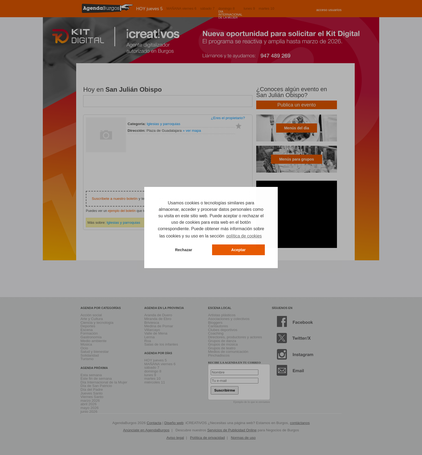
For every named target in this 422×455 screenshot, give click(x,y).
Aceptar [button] (238, 250)
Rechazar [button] (183, 250)
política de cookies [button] (244, 236)
